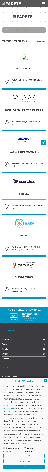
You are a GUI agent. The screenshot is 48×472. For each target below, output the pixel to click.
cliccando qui (8, 408)
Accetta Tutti (24, 467)
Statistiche (9, 451)
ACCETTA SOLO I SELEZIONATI (24, 461)
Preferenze (29, 448)
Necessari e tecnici (12, 448)
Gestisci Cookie (24, 456)
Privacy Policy (21, 443)
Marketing (28, 451)
